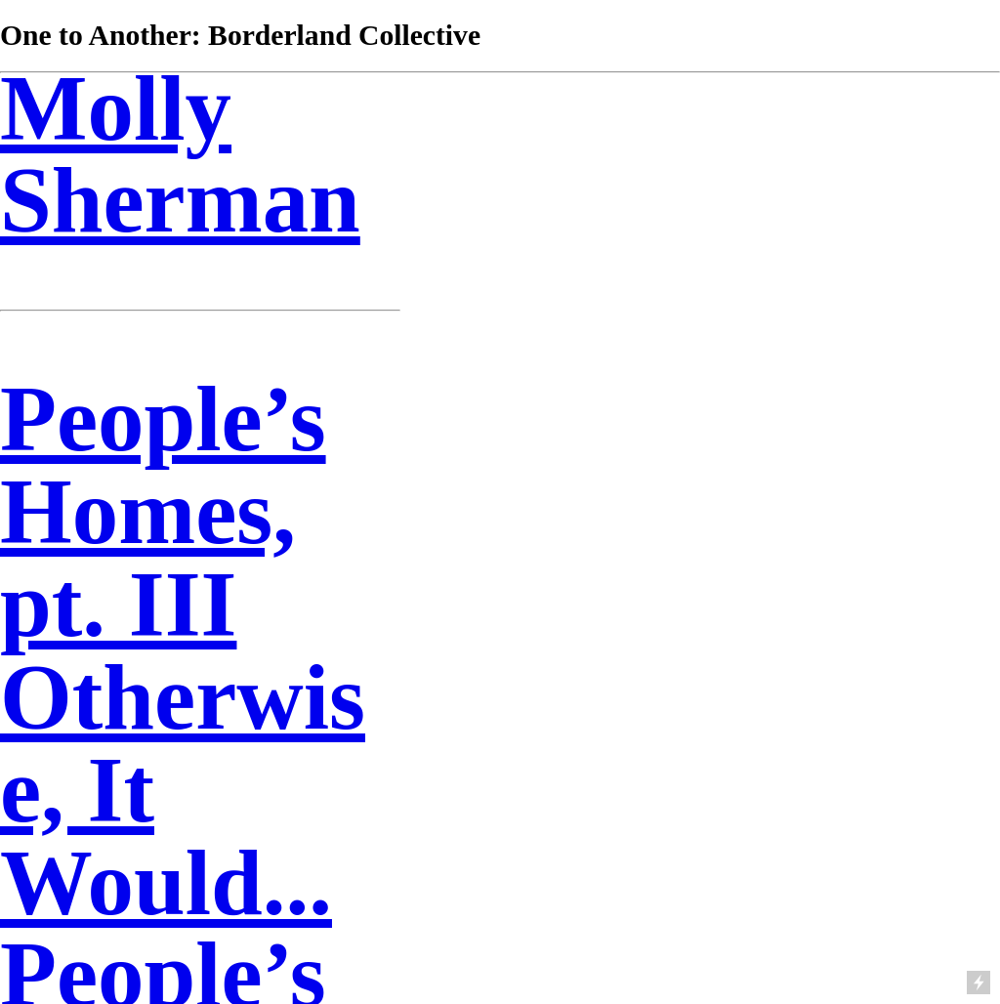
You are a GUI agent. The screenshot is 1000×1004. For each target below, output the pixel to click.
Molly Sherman (180, 155)
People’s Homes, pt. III (163, 511)
